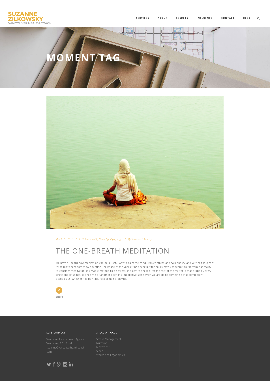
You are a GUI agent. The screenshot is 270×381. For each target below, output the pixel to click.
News (102, 239)
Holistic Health (90, 239)
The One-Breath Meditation (113, 251)
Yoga (119, 239)
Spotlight (110, 239)
